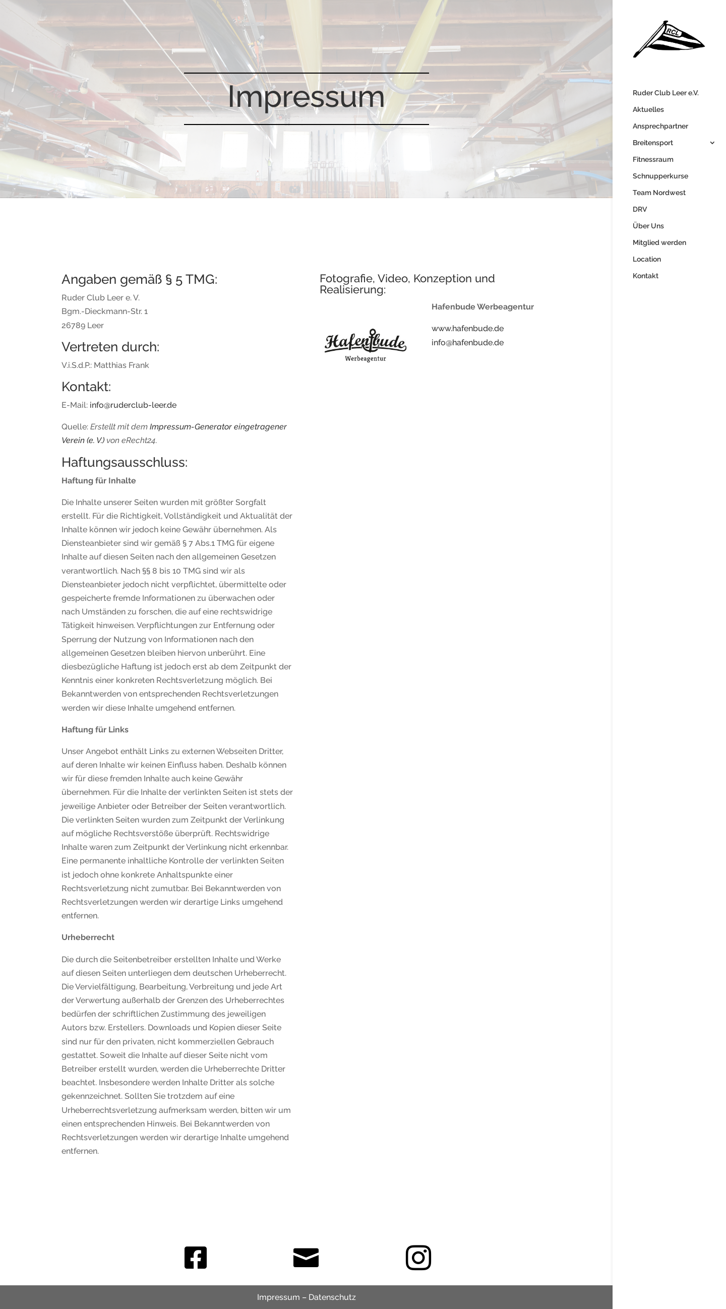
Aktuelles (648, 109)
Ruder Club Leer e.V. (666, 93)
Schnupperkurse (660, 176)
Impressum (278, 1297)
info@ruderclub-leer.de (133, 405)
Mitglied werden (659, 242)
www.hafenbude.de (468, 328)
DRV (640, 209)
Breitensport (653, 143)
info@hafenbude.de (468, 342)
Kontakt (645, 276)
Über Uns (648, 226)
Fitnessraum (653, 159)
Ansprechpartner (660, 126)
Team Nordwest (659, 193)
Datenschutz (332, 1297)
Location (647, 259)
